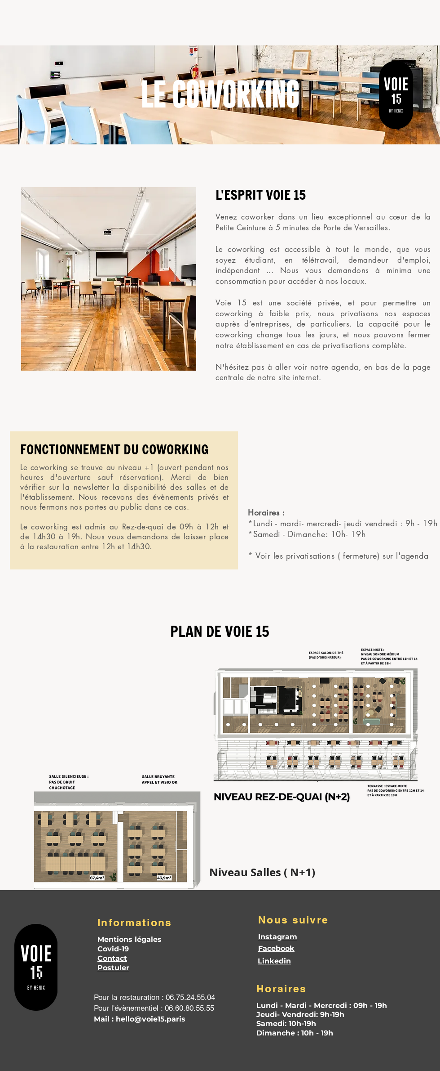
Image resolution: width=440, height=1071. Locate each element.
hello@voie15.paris (150, 1019)
